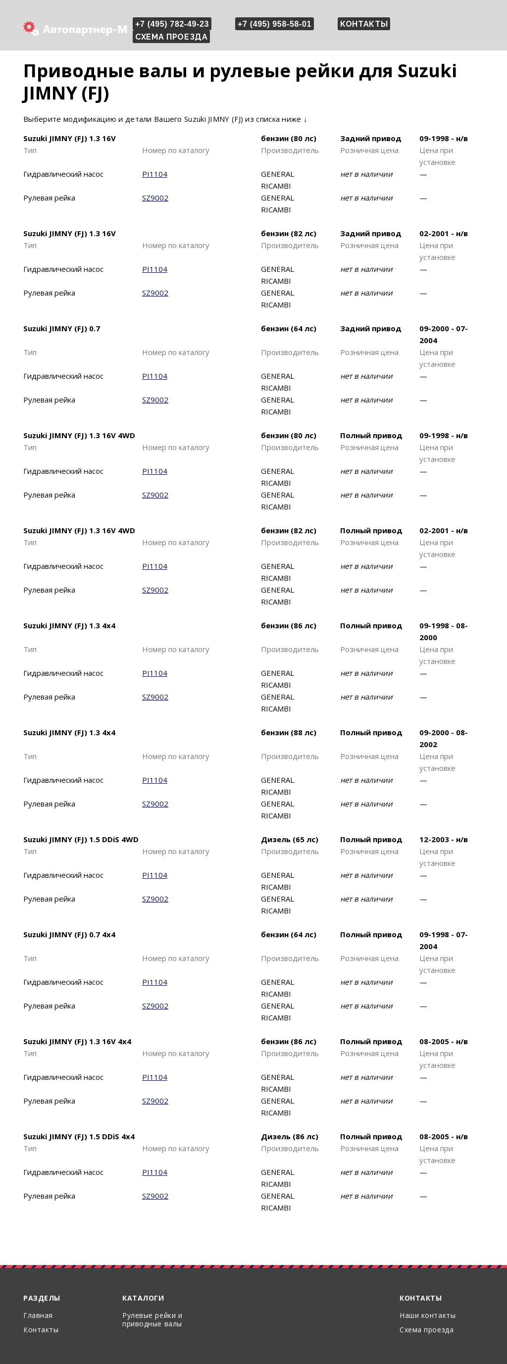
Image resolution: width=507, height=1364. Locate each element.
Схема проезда (171, 37)
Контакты (364, 24)
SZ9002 (155, 197)
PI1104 (154, 174)
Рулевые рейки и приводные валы (152, 1319)
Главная (38, 1315)
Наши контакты (428, 1315)
